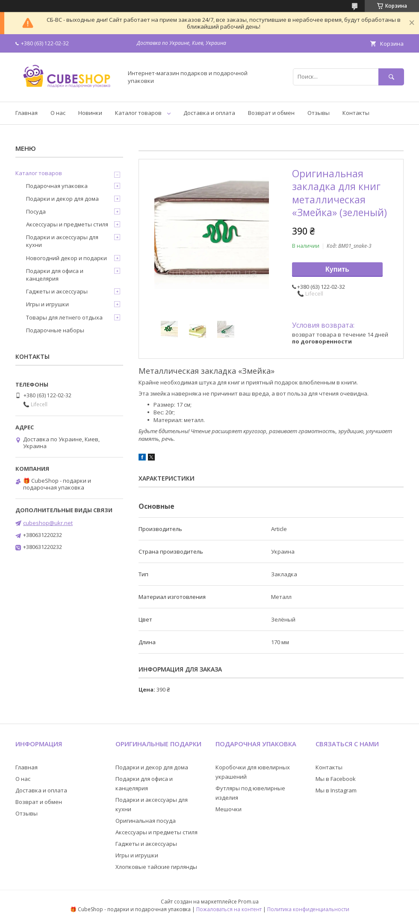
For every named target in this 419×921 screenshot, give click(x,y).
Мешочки (228, 809)
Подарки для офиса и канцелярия (54, 274)
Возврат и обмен (271, 113)
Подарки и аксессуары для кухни (62, 241)
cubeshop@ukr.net (48, 522)
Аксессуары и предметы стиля (67, 224)
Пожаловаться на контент (229, 909)
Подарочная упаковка (57, 186)
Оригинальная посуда (145, 820)
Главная (26, 113)
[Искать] (391, 76)
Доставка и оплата (209, 113)
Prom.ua (248, 901)
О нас (57, 113)
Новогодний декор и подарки (66, 258)
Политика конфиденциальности (308, 909)
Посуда (36, 211)
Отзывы (318, 113)
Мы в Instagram (336, 790)
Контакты (355, 113)
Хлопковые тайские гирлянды (156, 867)
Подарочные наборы (55, 330)
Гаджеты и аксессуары (57, 291)
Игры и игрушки (47, 304)
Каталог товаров (138, 113)
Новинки (90, 113)
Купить (337, 269)
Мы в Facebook (336, 779)
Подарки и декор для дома (62, 198)
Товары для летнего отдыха (64, 317)
